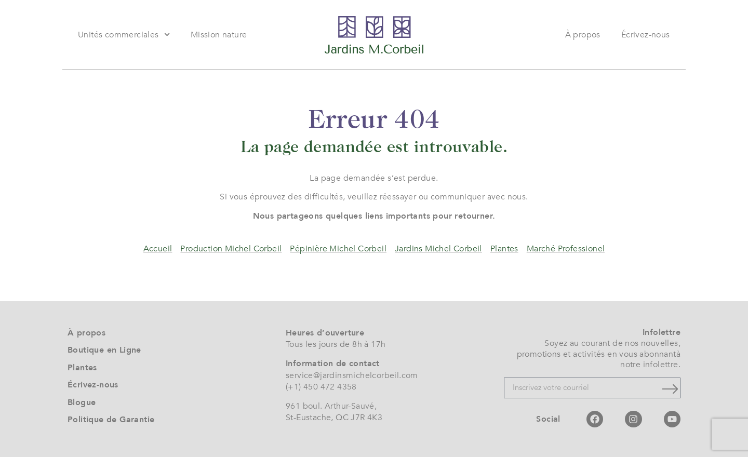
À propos (582, 35)
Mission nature (219, 35)
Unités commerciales (124, 34)
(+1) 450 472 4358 (321, 387)
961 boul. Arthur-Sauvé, (331, 406)
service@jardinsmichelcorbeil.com (352, 375)
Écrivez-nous (645, 35)
